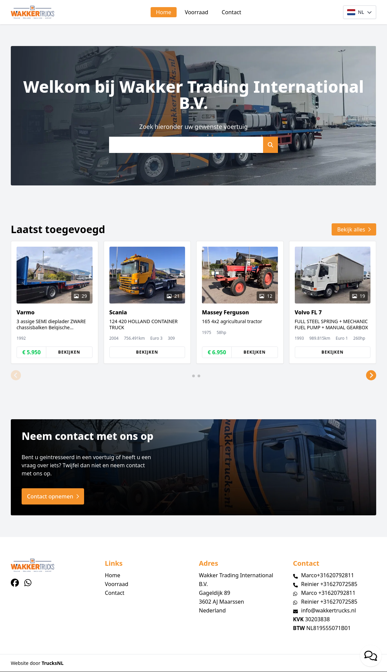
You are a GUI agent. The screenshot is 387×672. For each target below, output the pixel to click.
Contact (231, 12)
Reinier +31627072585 (329, 584)
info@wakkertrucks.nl (328, 610)
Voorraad (196, 12)
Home (164, 12)
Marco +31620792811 (328, 593)
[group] (54, 302)
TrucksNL (52, 663)
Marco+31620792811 (327, 575)
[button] (16, 375)
